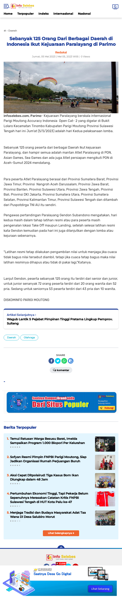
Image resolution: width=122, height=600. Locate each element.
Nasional (84, 13)
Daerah (11, 337)
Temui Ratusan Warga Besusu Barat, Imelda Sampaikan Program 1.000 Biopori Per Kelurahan (47, 441)
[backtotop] (61, 548)
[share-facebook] (51, 361)
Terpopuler (25, 13)
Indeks (43, 13)
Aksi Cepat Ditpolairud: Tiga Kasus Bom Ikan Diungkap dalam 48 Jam (44, 477)
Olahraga (29, 337)
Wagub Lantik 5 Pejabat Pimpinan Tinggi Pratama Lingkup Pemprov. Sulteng (60, 321)
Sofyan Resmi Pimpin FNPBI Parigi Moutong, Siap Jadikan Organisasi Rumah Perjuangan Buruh (48, 459)
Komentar (61, 370)
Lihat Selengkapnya (61, 533)
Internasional (63, 13)
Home (8, 13)
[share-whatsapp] (64, 361)
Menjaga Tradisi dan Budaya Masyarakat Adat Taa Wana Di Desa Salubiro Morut (48, 515)
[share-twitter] (58, 361)
